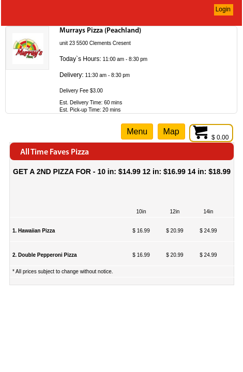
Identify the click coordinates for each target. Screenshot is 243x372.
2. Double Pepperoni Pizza (44, 255)
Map (171, 131)
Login (223, 9)
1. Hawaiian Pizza (33, 231)
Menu (137, 131)
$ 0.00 (211, 137)
